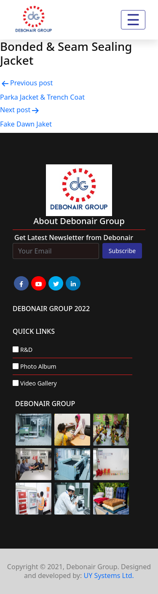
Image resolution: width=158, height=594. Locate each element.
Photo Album (38, 366)
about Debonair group (79, 221)
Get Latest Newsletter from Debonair (73, 237)
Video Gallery (38, 383)
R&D (26, 350)
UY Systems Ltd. (108, 575)
